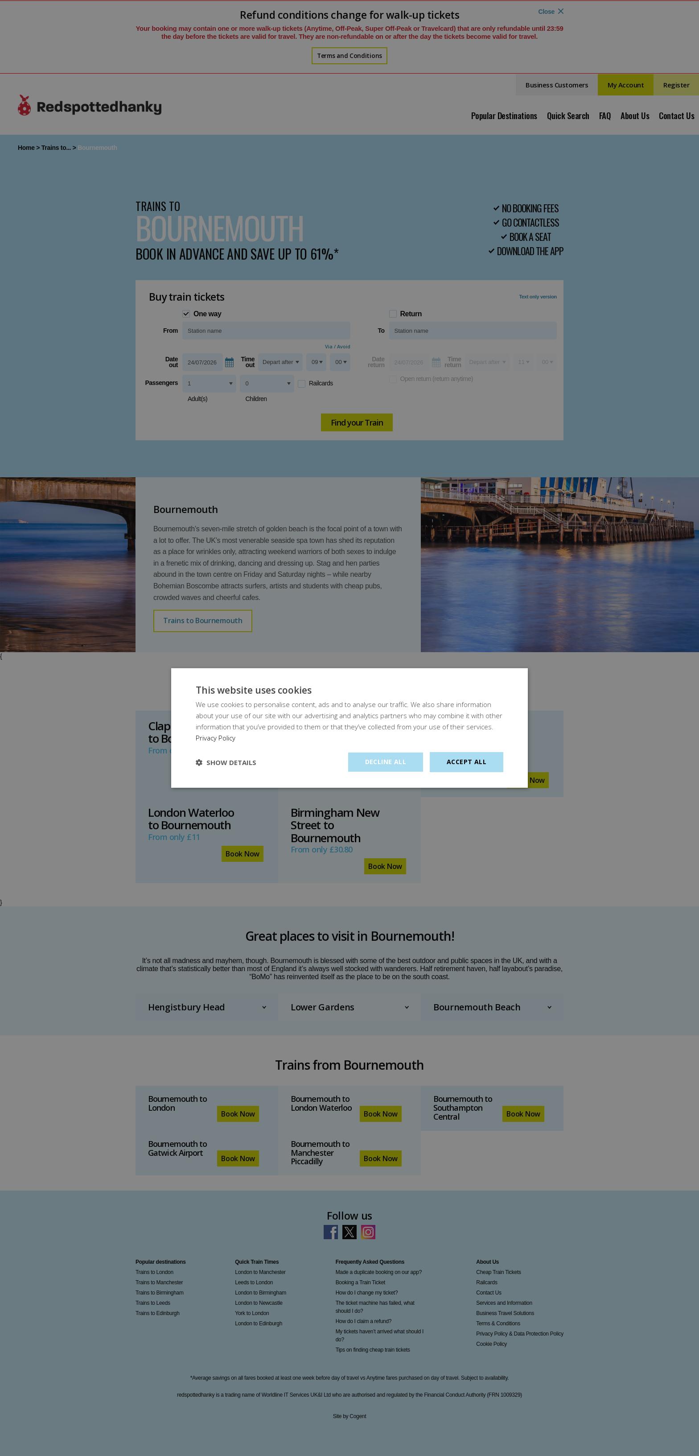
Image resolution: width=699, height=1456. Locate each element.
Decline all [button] (385, 761)
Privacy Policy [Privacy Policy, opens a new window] (215, 737)
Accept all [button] (466, 761)
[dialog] (349, 728)
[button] (226, 762)
